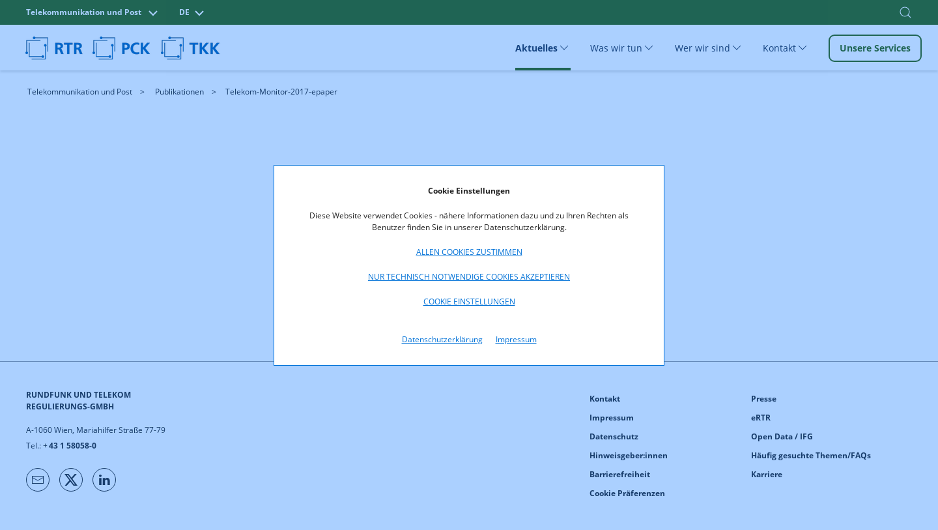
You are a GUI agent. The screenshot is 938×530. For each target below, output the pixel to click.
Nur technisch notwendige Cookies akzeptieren (469, 276)
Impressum (516, 339)
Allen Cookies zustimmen (469, 252)
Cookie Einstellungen (469, 301)
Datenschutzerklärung (442, 339)
